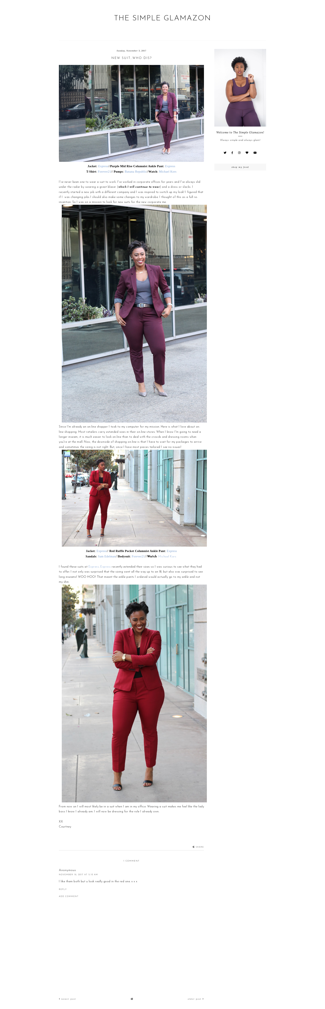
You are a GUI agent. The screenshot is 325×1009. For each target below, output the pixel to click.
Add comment (69, 896)
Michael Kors (167, 171)
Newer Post (67, 999)
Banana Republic (135, 171)
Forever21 (104, 171)
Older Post (196, 999)
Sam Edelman (107, 556)
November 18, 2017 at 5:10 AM (78, 875)
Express (103, 166)
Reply (63, 889)
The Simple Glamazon (162, 18)
